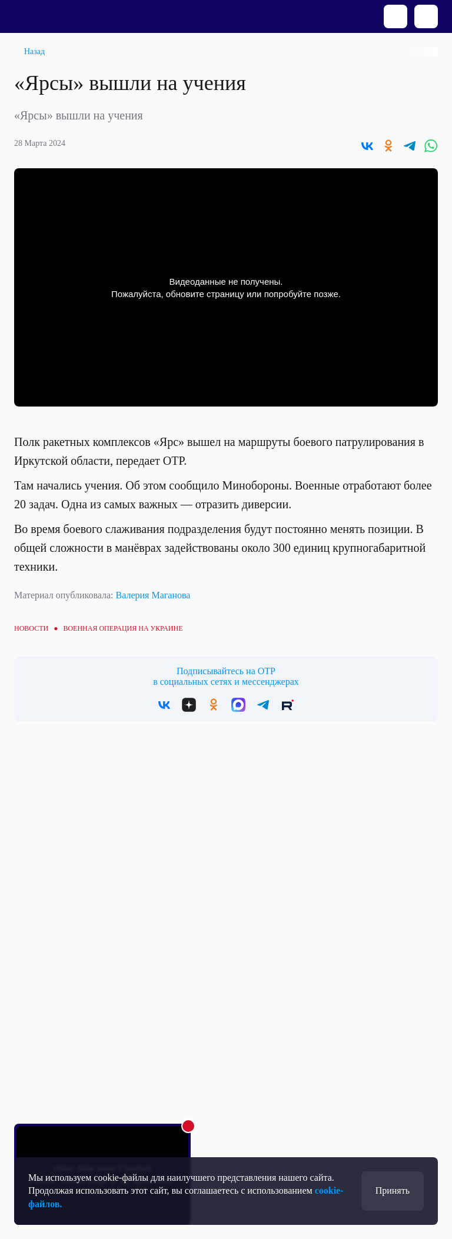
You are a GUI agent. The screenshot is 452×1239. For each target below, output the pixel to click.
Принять (392, 1190)
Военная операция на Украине (122, 628)
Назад (34, 51)
